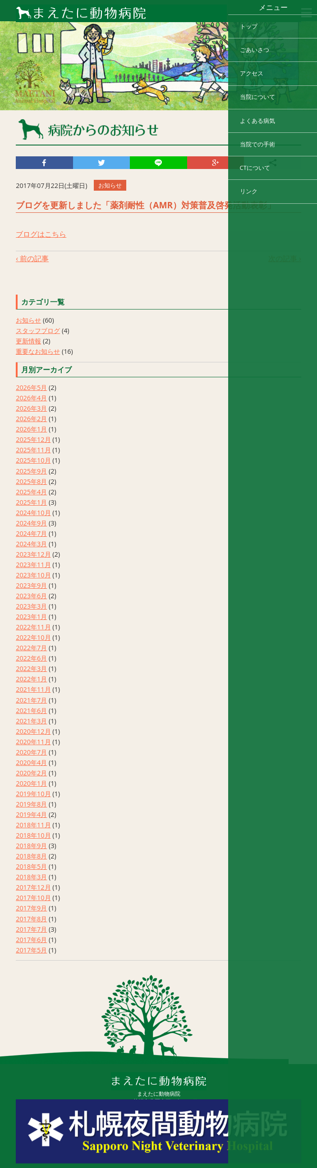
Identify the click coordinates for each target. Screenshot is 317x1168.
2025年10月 (33, 460)
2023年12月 (33, 554)
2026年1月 (31, 429)
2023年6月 (31, 595)
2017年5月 (31, 950)
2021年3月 (31, 721)
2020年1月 (31, 783)
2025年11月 (33, 450)
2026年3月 (31, 408)
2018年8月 (31, 856)
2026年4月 (31, 398)
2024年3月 (31, 543)
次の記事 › (284, 258)
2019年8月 (31, 804)
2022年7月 (31, 647)
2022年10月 (33, 637)
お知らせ (28, 320)
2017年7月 (31, 929)
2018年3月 (31, 876)
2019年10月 (33, 793)
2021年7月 (31, 700)
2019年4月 (31, 814)
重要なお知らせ (38, 351)
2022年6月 (31, 658)
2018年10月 (33, 835)
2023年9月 (31, 585)
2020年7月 (31, 752)
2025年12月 (33, 439)
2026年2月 (31, 418)
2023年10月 (33, 575)
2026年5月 (31, 387)
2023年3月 (31, 606)
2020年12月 (33, 731)
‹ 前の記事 (32, 258)
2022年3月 (31, 668)
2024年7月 (31, 533)
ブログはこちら (41, 234)
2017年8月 (31, 919)
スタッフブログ (38, 330)
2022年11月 (33, 627)
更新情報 (28, 341)
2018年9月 (31, 845)
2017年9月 (31, 908)
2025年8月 (31, 481)
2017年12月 (33, 887)
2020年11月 (33, 741)
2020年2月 (31, 773)
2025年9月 (31, 471)
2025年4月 (31, 492)
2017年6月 (31, 939)
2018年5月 (31, 866)
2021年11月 (33, 689)
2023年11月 (33, 564)
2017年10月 (33, 897)
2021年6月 (31, 710)
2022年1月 (31, 679)
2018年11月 (33, 825)
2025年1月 (31, 502)
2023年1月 (31, 616)
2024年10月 (33, 512)
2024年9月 (31, 523)
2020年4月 (31, 762)
